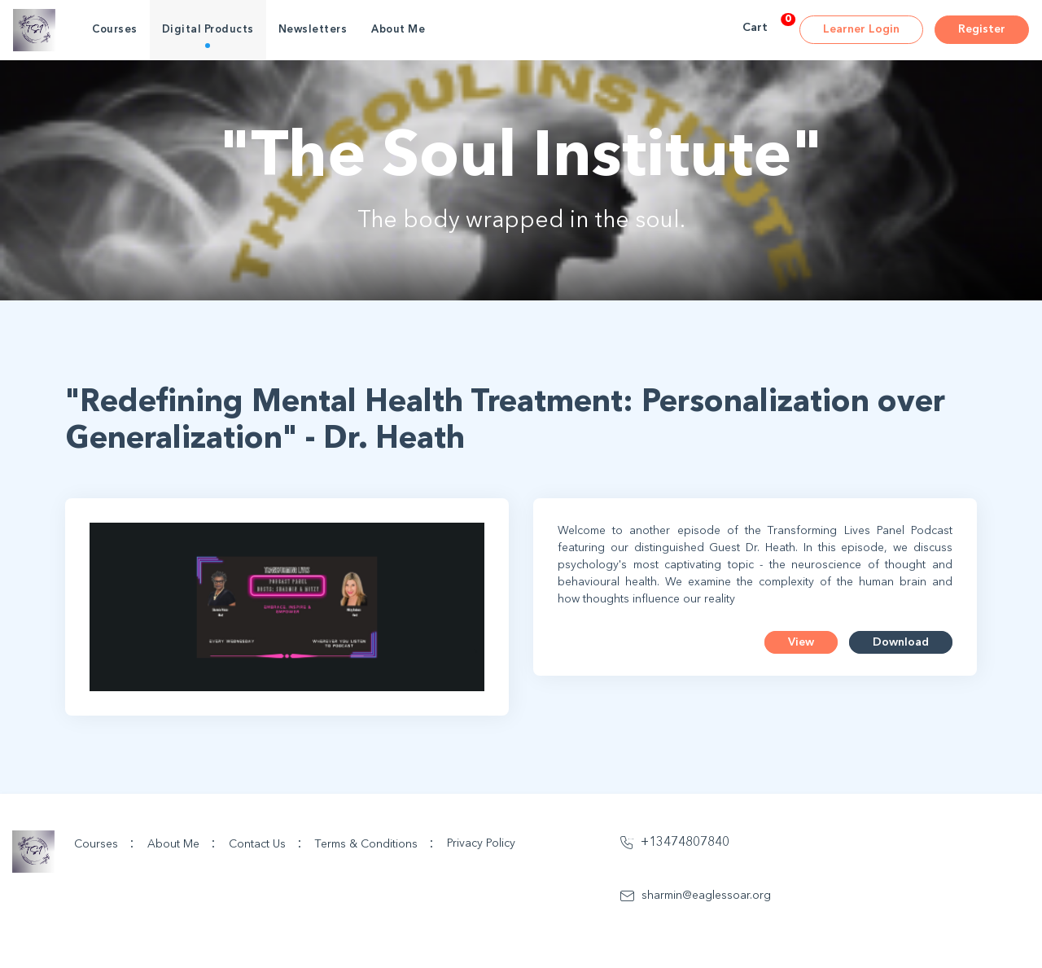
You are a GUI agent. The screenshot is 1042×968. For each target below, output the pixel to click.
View (801, 642)
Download (901, 642)
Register (981, 29)
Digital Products (208, 29)
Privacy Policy (481, 843)
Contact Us (265, 843)
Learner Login (861, 29)
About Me (398, 29)
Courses (115, 29)
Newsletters (313, 29)
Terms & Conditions (374, 843)
